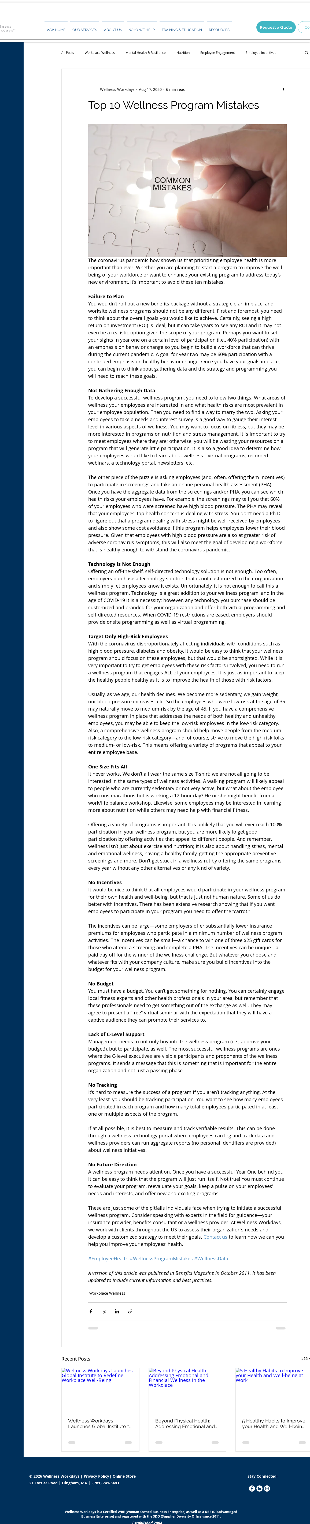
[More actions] (283, 89)
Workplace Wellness (100, 53)
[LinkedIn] (259, 1488)
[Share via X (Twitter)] (103, 1311)
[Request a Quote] (276, 27)
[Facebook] (252, 1488)
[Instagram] (267, 1488)
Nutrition (183, 53)
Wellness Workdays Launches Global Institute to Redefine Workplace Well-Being (100, 1423)
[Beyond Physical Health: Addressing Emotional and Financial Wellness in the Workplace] (187, 1389)
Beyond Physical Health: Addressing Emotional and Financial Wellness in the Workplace (185, 1423)
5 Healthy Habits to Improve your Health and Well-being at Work (273, 1423)
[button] (85, 27)
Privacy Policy (97, 1476)
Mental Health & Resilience (146, 53)
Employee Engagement (217, 53)
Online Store (124, 1476)
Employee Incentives (261, 53)
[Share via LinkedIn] (117, 1311)
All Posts (67, 53)
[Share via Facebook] (90, 1311)
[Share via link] (130, 1311)
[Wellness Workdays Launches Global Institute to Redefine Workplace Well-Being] (100, 1389)
